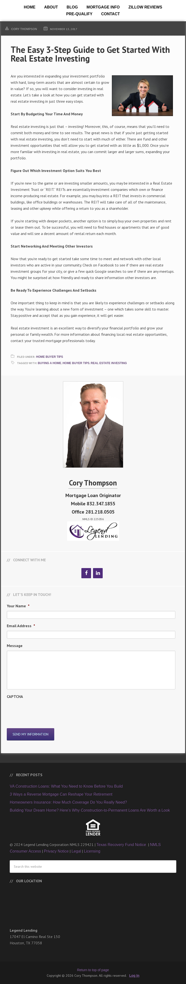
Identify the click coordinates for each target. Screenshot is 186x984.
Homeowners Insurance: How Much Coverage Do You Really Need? (68, 802)
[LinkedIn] (98, 573)
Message (15, 645)
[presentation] (43, 711)
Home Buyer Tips (49, 357)
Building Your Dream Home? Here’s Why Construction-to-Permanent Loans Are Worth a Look (90, 810)
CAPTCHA (15, 696)
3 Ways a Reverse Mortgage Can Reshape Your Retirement (61, 794)
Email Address (21, 625)
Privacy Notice (56, 851)
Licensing (92, 851)
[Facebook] (86, 573)
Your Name (18, 605)
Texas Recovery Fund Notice (121, 844)
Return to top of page (93, 970)
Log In (134, 975)
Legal (76, 851)
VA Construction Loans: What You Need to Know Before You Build (66, 786)
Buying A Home (49, 363)
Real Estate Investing (109, 363)
